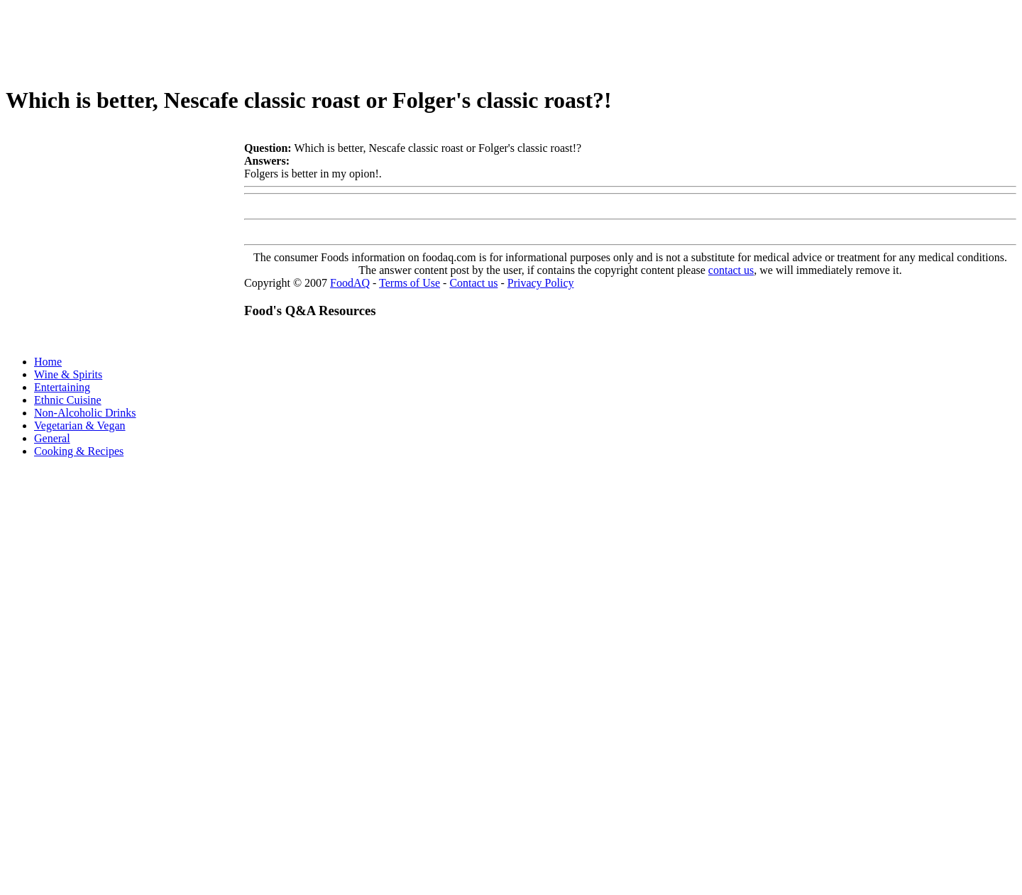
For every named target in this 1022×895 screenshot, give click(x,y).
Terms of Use (409, 283)
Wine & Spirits (68, 374)
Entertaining (62, 387)
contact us (731, 270)
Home (48, 362)
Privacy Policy (540, 283)
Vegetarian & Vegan (80, 425)
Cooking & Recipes (78, 451)
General (52, 438)
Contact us (473, 283)
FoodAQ (350, 283)
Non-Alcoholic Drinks (85, 413)
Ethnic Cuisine (67, 400)
